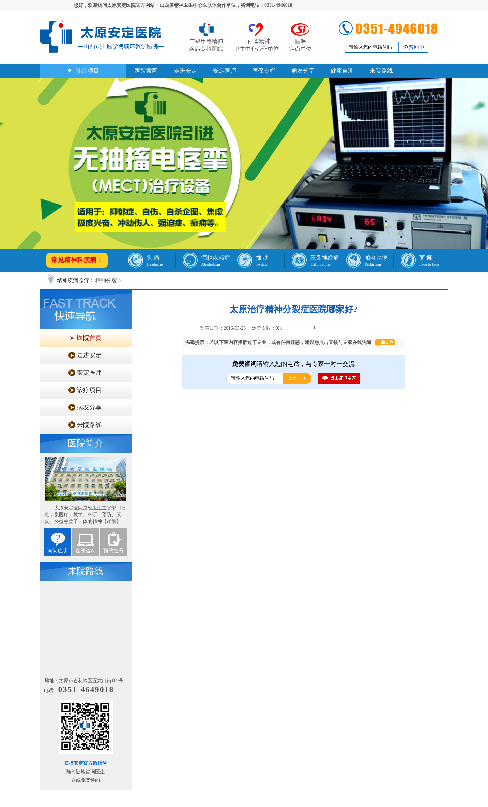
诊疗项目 (87, 71)
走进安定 (185, 71)
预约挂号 (113, 550)
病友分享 (303, 71)
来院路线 (381, 71)
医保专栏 (263, 71)
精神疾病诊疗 (73, 280)
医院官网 (146, 71)
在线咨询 (85, 550)
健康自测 (342, 71)
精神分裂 (106, 280)
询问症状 (57, 550)
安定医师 (224, 71)
